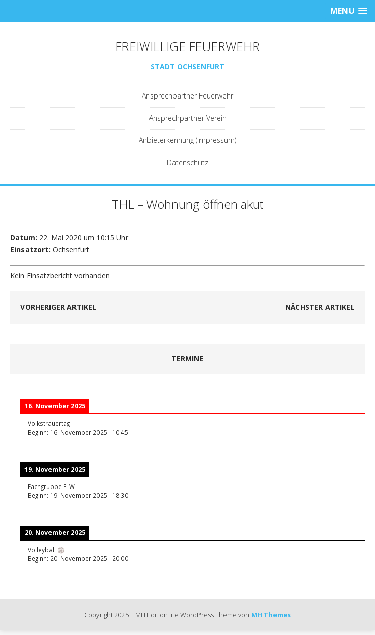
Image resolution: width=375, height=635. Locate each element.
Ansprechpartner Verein (188, 118)
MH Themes (271, 614)
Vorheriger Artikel (58, 307)
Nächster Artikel (320, 307)
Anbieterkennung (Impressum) (187, 140)
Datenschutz (187, 162)
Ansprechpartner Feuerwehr (187, 96)
